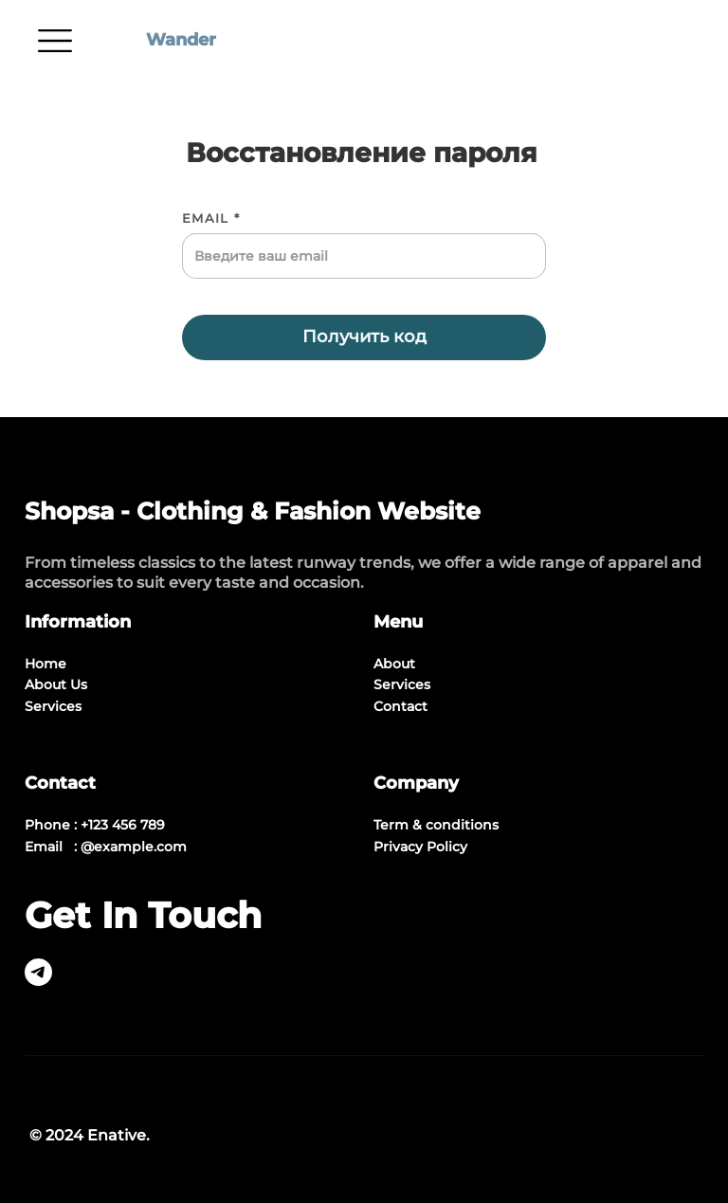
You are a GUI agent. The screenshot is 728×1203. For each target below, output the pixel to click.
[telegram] (38, 981)
